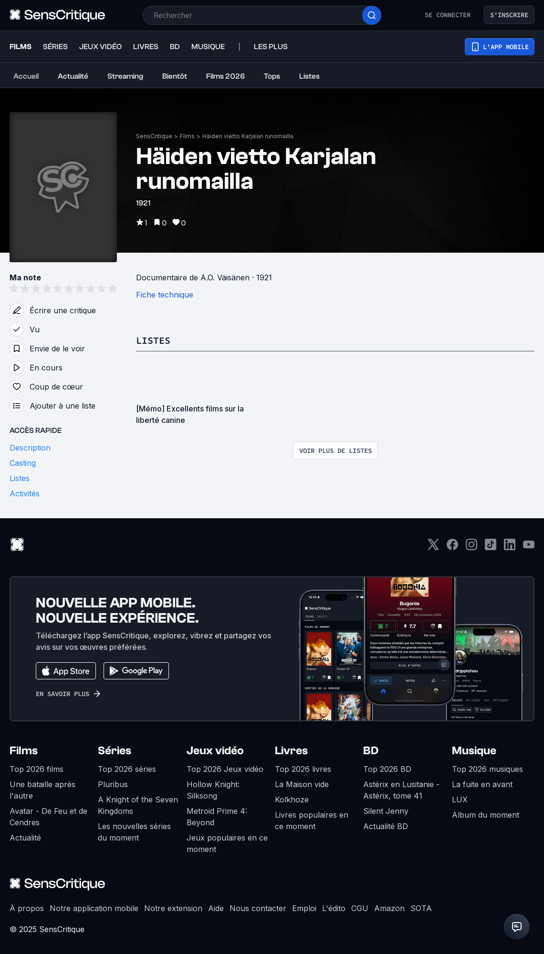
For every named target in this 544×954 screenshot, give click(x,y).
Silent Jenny (385, 811)
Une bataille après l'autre (42, 790)
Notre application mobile (94, 908)
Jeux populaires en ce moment (227, 843)
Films (187, 136)
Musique (474, 750)
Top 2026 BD (387, 769)
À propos (27, 908)
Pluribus (113, 784)
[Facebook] (452, 548)
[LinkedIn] (509, 548)
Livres (291, 750)
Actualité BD (385, 826)
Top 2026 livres (303, 769)
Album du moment (485, 815)
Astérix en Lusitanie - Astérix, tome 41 (401, 790)
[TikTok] (490, 548)
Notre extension (173, 908)
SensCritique (154, 136)
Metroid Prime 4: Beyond (217, 816)
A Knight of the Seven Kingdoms (138, 805)
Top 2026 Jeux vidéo (225, 769)
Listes (153, 340)
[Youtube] (528, 548)
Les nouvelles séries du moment (134, 831)
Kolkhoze (292, 799)
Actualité (25, 837)
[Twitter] (433, 548)
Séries (114, 750)
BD (370, 750)
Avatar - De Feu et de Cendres (48, 816)
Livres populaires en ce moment (311, 820)
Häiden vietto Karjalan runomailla (247, 136)
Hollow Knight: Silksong (213, 790)
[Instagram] (471, 548)
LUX (460, 799)
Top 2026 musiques (487, 769)
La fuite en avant (482, 784)
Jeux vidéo (215, 750)
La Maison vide (302, 784)
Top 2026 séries (127, 769)
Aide (216, 908)
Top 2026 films (36, 769)
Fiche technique (164, 294)
